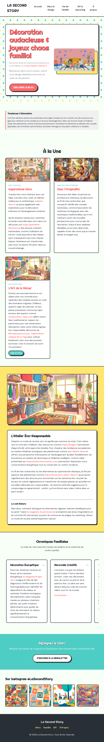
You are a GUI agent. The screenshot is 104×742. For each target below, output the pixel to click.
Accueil (38, 6)
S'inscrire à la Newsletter (52, 658)
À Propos (64, 727)
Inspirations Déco (20, 189)
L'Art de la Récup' (20, 288)
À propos (93, 8)
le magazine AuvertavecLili (41, 512)
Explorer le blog (23, 87)
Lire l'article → (61, 595)
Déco (38, 727)
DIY (55, 727)
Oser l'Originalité (68, 189)
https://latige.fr (69, 444)
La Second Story (17, 8)
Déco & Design (51, 8)
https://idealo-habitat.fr (35, 66)
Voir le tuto (16, 353)
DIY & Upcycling (80, 8)
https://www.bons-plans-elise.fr (61, 474)
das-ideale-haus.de (78, 451)
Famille (47, 727)
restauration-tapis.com (20, 316)
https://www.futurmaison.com (41, 461)
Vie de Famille (65, 8)
